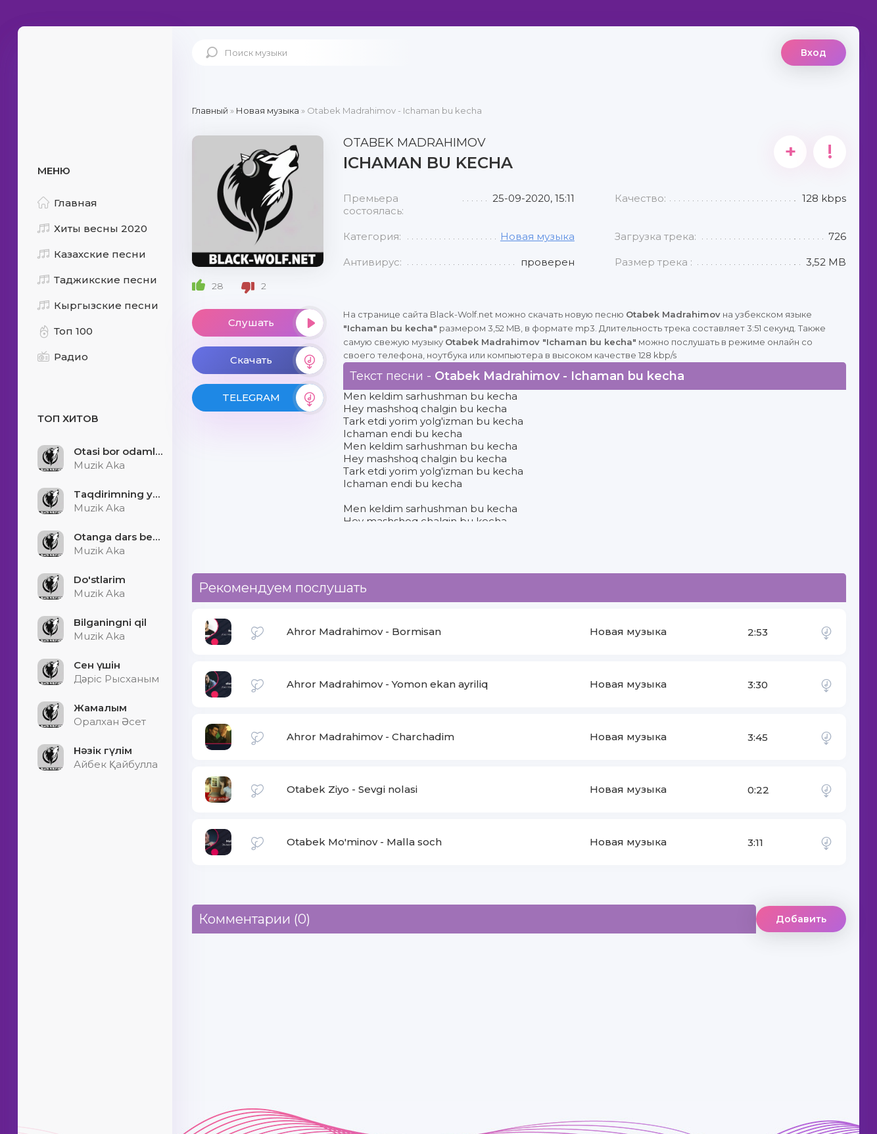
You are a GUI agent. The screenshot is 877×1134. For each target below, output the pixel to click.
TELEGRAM (272, 398)
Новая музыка (537, 236)
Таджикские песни (97, 279)
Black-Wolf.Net (96, 69)
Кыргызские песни (97, 305)
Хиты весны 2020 (92, 228)
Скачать (276, 360)
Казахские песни (91, 254)
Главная (67, 203)
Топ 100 (65, 331)
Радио (62, 356)
